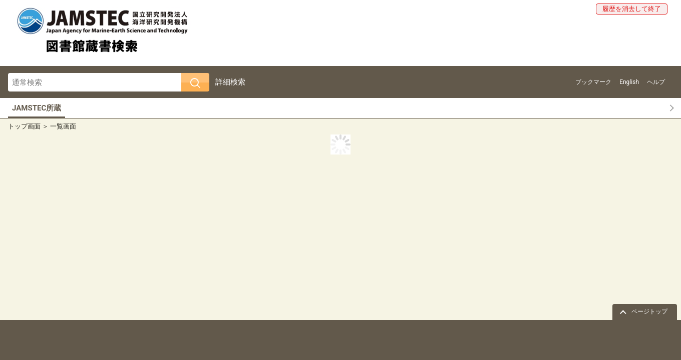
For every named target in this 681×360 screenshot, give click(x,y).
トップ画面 (24, 126)
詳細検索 (230, 82)
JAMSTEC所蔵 (36, 108)
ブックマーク (593, 82)
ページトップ (649, 311)
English (629, 82)
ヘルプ (656, 82)
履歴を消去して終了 (631, 8)
